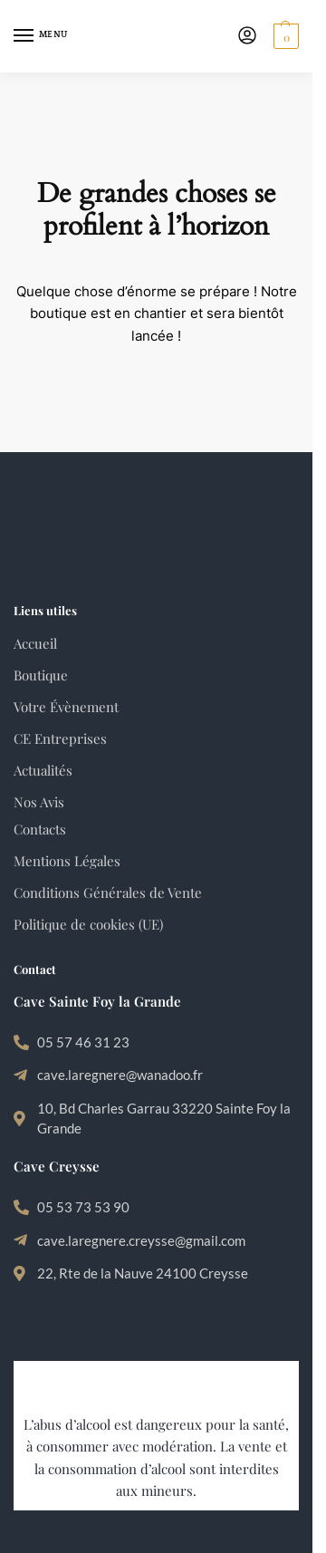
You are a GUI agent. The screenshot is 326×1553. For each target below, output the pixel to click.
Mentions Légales (67, 861)
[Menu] (41, 36)
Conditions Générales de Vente (108, 892)
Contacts (40, 829)
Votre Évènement (66, 707)
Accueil (35, 643)
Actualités (43, 770)
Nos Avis (39, 802)
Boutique (41, 675)
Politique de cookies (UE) (88, 924)
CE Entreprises (60, 738)
